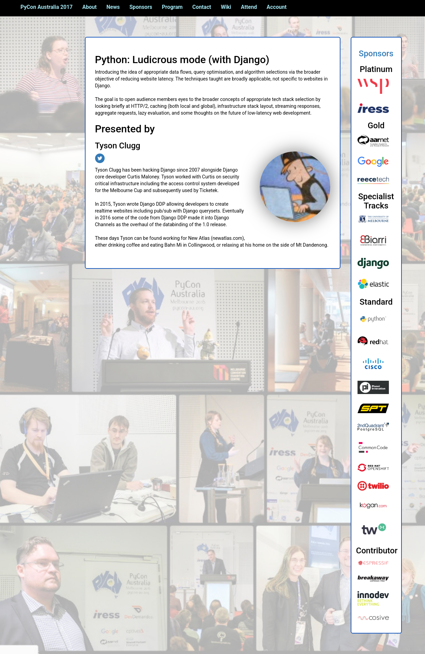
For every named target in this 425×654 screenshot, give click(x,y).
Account (277, 7)
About (89, 7)
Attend (249, 7)
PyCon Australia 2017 (46, 7)
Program (172, 7)
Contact (201, 7)
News (113, 7)
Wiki (226, 7)
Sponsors (141, 7)
